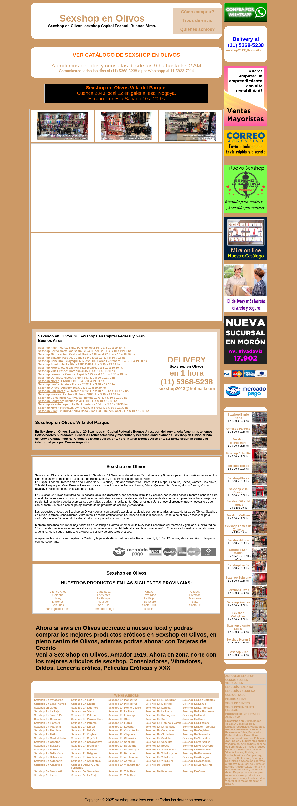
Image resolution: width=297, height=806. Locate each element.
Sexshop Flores (48, 367)
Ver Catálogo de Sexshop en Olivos (126, 55)
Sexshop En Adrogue (121, 761)
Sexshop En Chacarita (122, 738)
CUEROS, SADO (235, 695)
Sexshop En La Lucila (159, 711)
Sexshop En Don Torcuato (198, 726)
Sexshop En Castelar (159, 738)
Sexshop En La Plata (121, 711)
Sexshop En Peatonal (47, 726)
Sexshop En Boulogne (122, 745)
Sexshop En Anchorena (123, 757)
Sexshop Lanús (48, 384)
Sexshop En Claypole (121, 734)
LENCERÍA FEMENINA (239, 686)
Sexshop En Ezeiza (83, 726)
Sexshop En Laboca (158, 707)
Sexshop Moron (48, 381)
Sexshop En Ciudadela (160, 734)
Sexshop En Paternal (84, 722)
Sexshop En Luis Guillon (161, 700)
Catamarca (104, 591)
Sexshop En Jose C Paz (49, 715)
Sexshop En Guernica (47, 719)
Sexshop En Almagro (195, 757)
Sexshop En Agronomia (86, 761)
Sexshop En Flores (120, 722)
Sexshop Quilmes (50, 377)
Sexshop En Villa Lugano (161, 753)
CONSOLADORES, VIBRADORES (236, 681)
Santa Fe (195, 605)
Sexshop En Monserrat (122, 700)
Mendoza (195, 598)
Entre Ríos (149, 595)
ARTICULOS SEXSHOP (239, 675)
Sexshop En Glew (119, 719)
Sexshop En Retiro (45, 734)
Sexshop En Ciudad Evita (50, 738)
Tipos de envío (197, 20)
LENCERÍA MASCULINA (240, 690)
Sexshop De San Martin (48, 771)
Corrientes (103, 595)
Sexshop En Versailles (196, 738)
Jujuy (58, 598)
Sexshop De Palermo (159, 771)
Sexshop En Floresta (47, 722)
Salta (195, 601)
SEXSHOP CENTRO (237, 703)
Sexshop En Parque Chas (87, 719)
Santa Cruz (149, 605)
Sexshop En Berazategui (123, 749)
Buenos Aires (57, 591)
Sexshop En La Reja (46, 711)
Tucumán (149, 609)
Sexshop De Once (193, 771)
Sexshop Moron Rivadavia (55, 407)
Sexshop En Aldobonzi (48, 761)
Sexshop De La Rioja (84, 775)
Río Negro (149, 601)
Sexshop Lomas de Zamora (56, 374)
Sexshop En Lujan (82, 700)
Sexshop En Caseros (47, 741)
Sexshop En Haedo (194, 715)
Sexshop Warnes (49, 394)
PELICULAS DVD (235, 699)
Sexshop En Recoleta (47, 730)
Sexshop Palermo (50, 347)
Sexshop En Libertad (159, 703)
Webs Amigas (126, 695)
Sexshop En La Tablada (197, 707)
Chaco (149, 591)
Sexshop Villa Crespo (52, 371)
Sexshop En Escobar (121, 726)
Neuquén (103, 601)
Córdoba (57, 595)
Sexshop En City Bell (84, 738)
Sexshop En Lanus (194, 703)
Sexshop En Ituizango (121, 715)
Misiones (57, 601)
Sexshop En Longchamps (50, 703)
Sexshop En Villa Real (122, 771)
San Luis (103, 605)
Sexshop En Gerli (156, 719)
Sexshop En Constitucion (124, 730)
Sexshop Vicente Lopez (54, 404)
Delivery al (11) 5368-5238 (246, 42)
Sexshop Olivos (48, 387)
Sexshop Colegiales (51, 397)
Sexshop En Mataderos (48, 700)
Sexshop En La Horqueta (198, 711)
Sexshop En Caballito (159, 741)
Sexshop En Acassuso (196, 761)
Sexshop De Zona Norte (197, 764)
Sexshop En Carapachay (86, 741)
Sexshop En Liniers (83, 703)
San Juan (58, 605)
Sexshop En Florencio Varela (164, 722)
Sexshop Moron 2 (238, 639)
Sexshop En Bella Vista (48, 753)
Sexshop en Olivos (102, 18)
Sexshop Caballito (50, 361)
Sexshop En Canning (121, 741)
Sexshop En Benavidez (196, 749)
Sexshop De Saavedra (85, 771)
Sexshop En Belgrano (85, 753)
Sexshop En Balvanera (196, 753)
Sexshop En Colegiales (160, 730)
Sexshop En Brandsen (85, 745)
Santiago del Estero (57, 609)
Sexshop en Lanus (45, 707)
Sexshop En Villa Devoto (161, 749)
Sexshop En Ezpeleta (195, 722)
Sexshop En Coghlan (195, 730)
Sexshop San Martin (51, 391)
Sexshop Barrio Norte (52, 351)
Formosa (195, 595)
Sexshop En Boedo (157, 745)
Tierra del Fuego (103, 609)
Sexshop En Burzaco (47, 745)
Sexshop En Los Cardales (198, 700)
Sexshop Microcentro (52, 354)
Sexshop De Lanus (45, 775)
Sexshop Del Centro (158, 764)
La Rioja (149, 598)
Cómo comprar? (197, 12)
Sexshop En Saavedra (196, 734)
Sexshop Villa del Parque (55, 357)
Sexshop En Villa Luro (159, 757)
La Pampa (103, 598)
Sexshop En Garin (193, 719)
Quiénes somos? (197, 29)
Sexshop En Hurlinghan (160, 715)
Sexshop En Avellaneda (86, 757)
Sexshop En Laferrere (85, 707)
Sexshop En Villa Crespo (197, 745)
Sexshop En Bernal (46, 749)
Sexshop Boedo (49, 364)
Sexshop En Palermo (84, 715)
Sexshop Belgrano (50, 401)
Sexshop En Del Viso (84, 730)
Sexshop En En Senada (160, 726)
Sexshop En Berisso (84, 749)
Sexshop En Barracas (121, 753)
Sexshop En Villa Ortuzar (124, 764)
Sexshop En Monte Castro (124, 707)
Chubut (195, 591)
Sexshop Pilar (47, 411)
